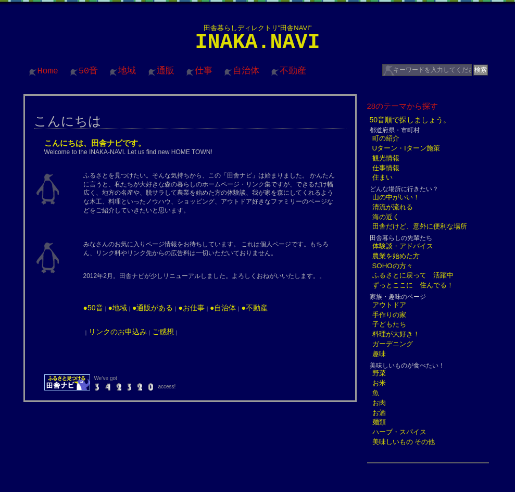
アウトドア (389, 305)
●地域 (117, 308)
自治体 (246, 71)
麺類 (379, 422)
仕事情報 (385, 168)
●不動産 (254, 308)
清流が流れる (392, 207)
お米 (379, 383)
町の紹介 (385, 138)
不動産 (293, 71)
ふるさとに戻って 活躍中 (413, 275)
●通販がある (152, 308)
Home (47, 71)
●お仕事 (191, 308)
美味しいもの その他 (403, 442)
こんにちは (68, 120)
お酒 (379, 413)
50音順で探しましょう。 (410, 120)
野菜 (379, 373)
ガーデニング (392, 344)
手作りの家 (389, 315)
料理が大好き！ (396, 334)
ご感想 (163, 331)
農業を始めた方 (396, 256)
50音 (88, 71)
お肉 (379, 403)
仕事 (203, 71)
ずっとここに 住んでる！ (413, 285)
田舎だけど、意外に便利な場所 (419, 226)
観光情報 (385, 158)
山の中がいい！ (396, 197)
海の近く (385, 217)
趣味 (379, 354)
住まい (382, 177)
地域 (127, 71)
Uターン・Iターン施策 (406, 148)
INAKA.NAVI (257, 42)
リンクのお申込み (118, 331)
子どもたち (389, 324)
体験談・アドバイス (402, 246)
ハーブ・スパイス (399, 432)
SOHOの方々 (392, 266)
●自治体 (223, 308)
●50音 (93, 308)
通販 (165, 71)
